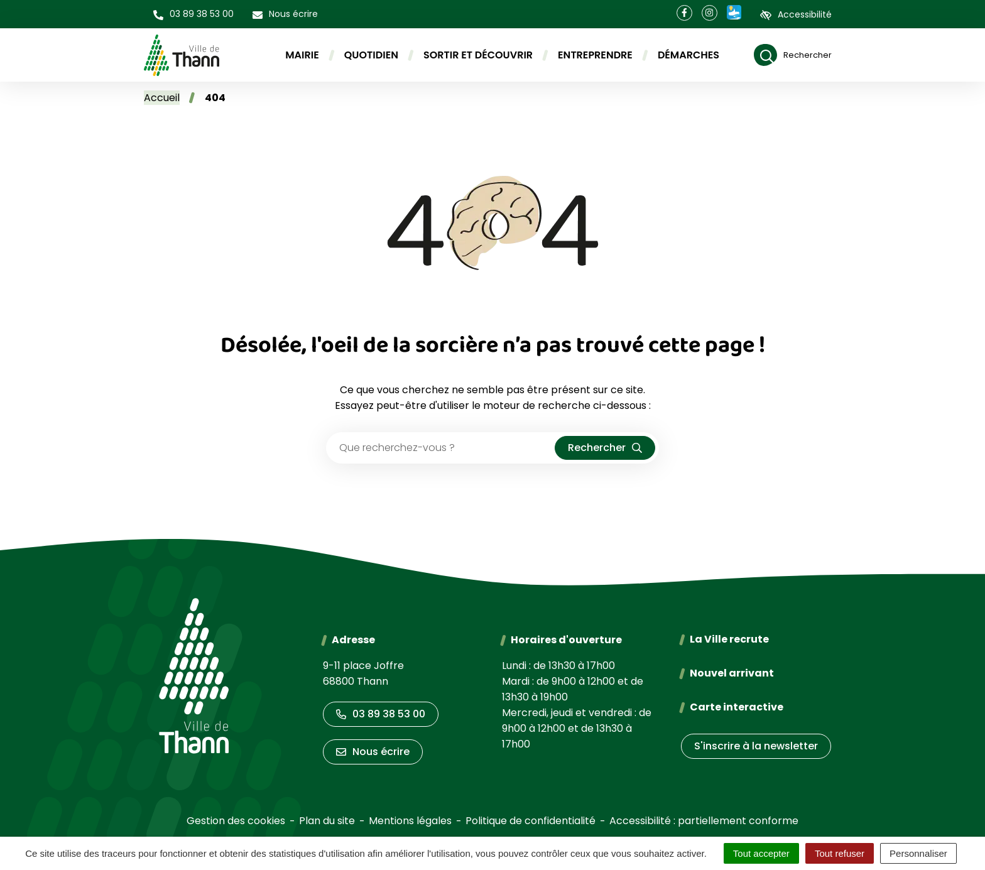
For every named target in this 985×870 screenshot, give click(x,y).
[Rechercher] (793, 55)
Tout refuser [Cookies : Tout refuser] (839, 853)
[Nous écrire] (285, 14)
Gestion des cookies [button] (236, 820)
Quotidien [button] (371, 55)
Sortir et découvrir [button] (478, 55)
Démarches (688, 55)
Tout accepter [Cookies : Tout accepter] (761, 853)
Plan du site (327, 820)
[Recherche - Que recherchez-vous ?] (441, 448)
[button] (193, 14)
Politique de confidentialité (530, 820)
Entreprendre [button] (595, 55)
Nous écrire (373, 751)
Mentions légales (410, 820)
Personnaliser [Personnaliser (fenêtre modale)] (918, 853)
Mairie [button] (302, 55)
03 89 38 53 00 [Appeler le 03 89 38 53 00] (380, 714)
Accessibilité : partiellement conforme (703, 820)
